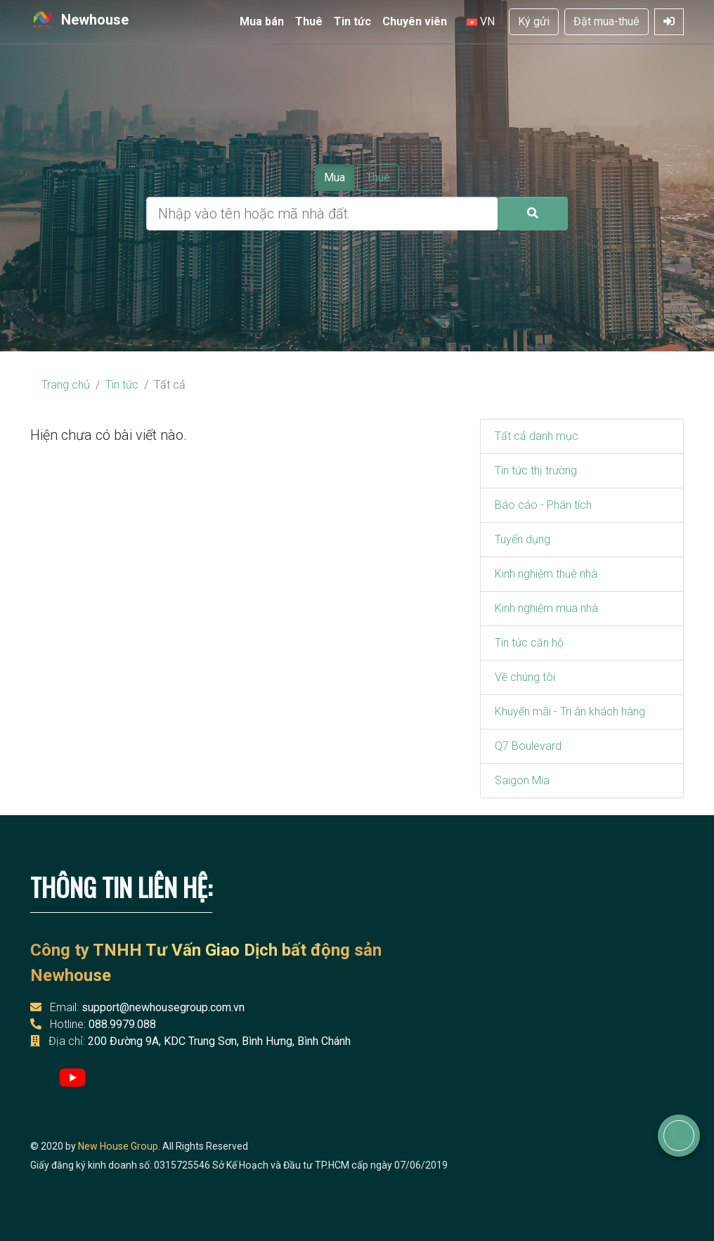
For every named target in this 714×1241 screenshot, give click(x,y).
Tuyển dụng (522, 539)
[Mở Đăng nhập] (669, 21)
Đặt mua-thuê (606, 21)
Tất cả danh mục (536, 436)
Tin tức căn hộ (529, 642)
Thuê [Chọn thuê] (378, 177)
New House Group (118, 1146)
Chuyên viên (414, 21)
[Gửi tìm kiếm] (533, 213)
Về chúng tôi (525, 677)
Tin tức (352, 21)
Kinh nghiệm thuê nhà (546, 573)
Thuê (309, 21)
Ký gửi (534, 21)
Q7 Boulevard (528, 746)
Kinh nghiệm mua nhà (546, 608)
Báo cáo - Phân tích (543, 505)
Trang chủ (65, 384)
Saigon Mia (522, 780)
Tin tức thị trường (536, 470)
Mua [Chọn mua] (334, 177)
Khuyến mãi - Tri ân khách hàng (570, 711)
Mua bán (262, 21)
